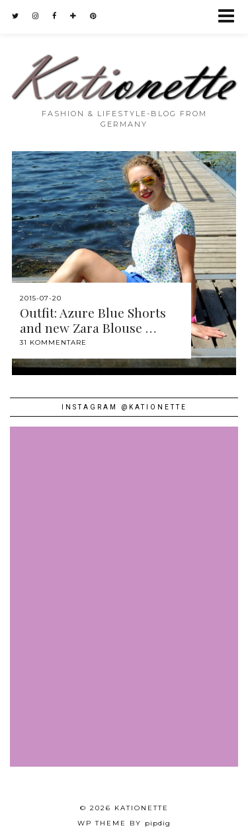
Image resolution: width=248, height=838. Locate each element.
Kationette (141, 808)
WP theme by (124, 823)
